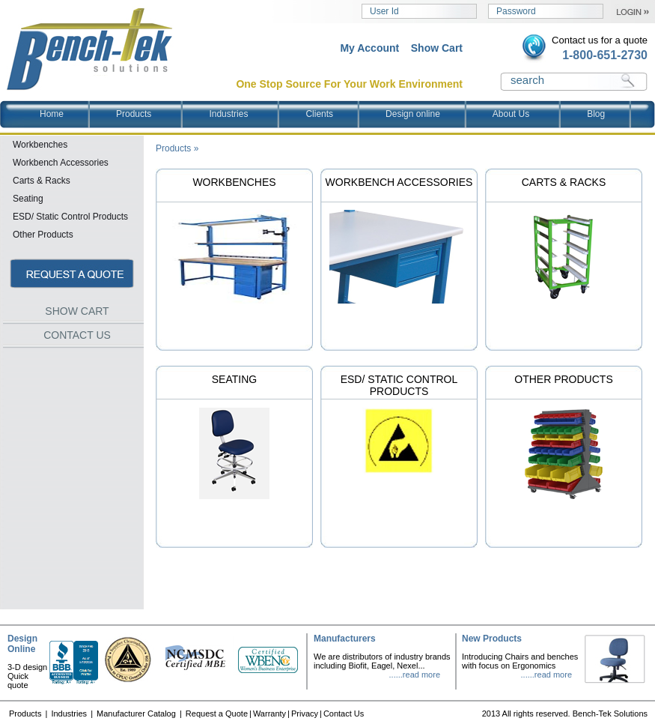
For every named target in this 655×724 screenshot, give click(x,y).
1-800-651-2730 (605, 55)
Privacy (304, 713)
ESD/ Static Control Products (399, 385)
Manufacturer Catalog (137, 713)
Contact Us (343, 713)
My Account (369, 48)
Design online (413, 114)
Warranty (269, 713)
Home (52, 114)
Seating (234, 379)
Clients (319, 114)
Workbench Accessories (399, 182)
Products (146, 114)
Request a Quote (217, 713)
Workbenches (233, 182)
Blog (596, 114)
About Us (524, 114)
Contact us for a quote (600, 40)
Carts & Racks (564, 182)
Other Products (563, 379)
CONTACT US (77, 335)
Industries (241, 114)
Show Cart (437, 48)
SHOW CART (77, 311)
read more (421, 674)
